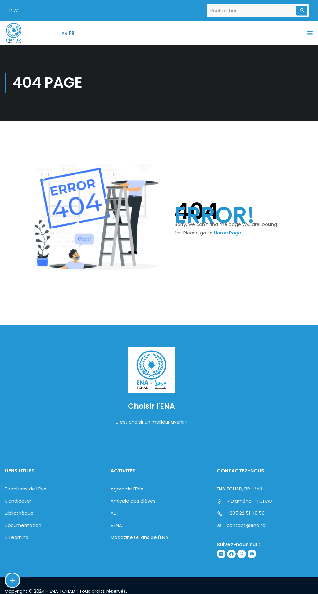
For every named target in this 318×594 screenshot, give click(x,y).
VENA (116, 559)
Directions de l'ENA (26, 522)
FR (72, 33)
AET (115, 547)
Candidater (18, 535)
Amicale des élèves (133, 535)
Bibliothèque (19, 547)
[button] (310, 33)
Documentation (23, 559)
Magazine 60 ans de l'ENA (139, 571)
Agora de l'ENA (127, 522)
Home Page (227, 232)
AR (64, 33)
